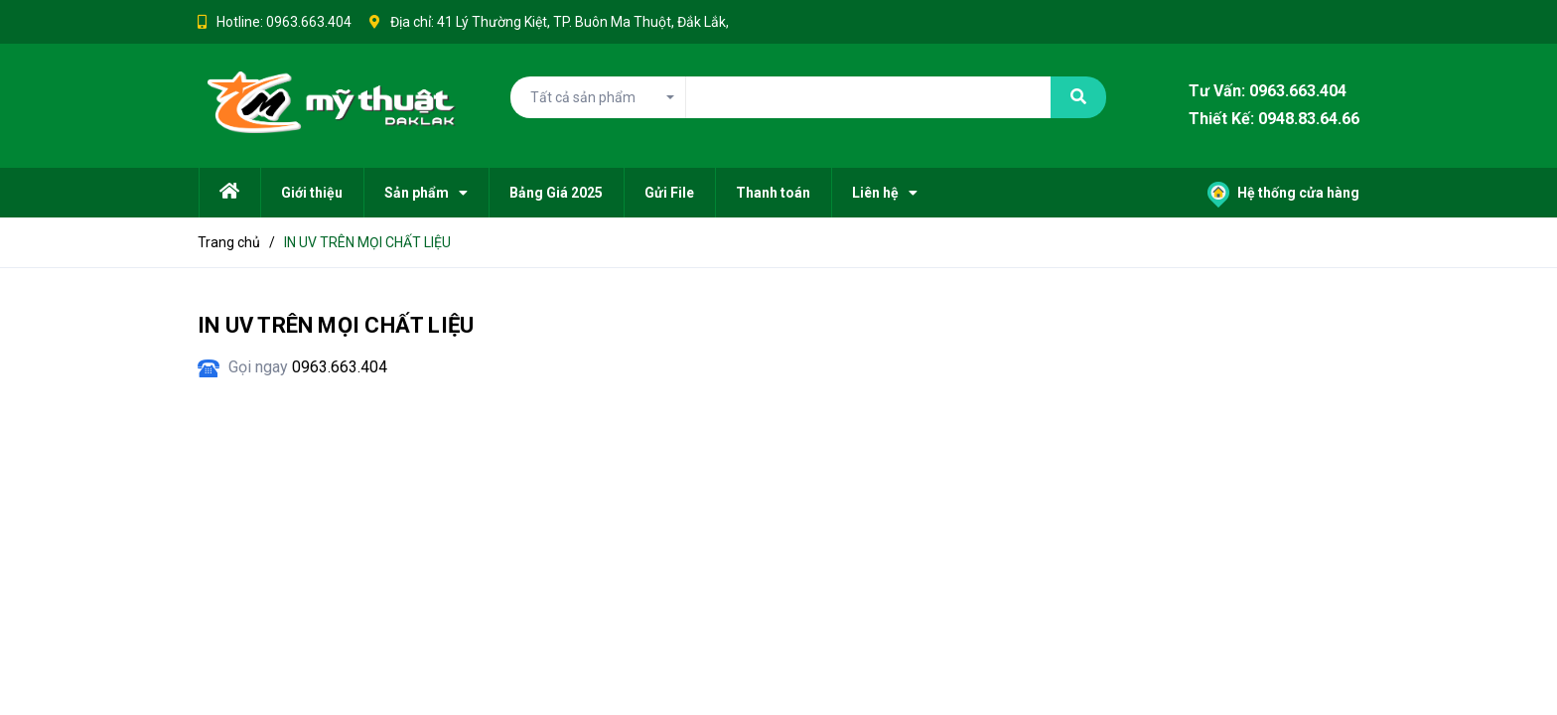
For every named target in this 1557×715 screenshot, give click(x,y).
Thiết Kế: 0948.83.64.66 (1274, 119)
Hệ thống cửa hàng (1283, 193)
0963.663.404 (309, 22)
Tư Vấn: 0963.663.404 (1267, 90)
